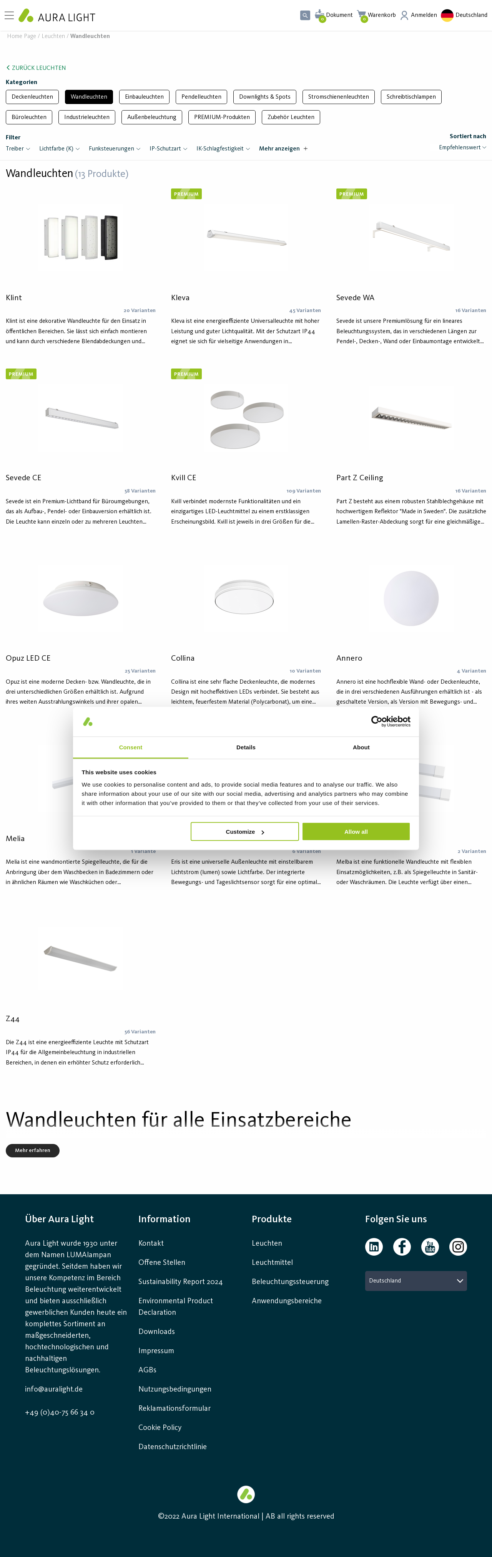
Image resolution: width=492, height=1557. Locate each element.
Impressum (156, 1351)
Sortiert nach (468, 137)
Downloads (156, 1332)
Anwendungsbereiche (287, 1301)
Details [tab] (246, 747)
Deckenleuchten (32, 97)
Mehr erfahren (32, 1150)
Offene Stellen (161, 1263)
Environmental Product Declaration (175, 1307)
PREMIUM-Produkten (222, 117)
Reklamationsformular (175, 1409)
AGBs (147, 1370)
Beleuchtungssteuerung (290, 1282)
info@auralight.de (54, 1389)
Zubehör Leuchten (291, 117)
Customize (245, 831)
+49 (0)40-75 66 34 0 (60, 1413)
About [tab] (361, 747)
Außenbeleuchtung (151, 117)
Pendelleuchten (201, 97)
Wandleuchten (89, 97)
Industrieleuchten (87, 117)
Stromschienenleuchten (338, 97)
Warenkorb (382, 15)
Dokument (339, 15)
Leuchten (53, 36)
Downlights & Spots (265, 97)
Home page (21, 36)
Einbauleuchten (144, 97)
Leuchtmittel (272, 1263)
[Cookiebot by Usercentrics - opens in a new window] (377, 721)
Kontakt (151, 1244)
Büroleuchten (29, 117)
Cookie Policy (159, 1428)
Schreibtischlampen (411, 97)
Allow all (356, 831)
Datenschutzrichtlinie (172, 1447)
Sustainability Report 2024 (180, 1282)
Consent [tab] (131, 747)
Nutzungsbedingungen (174, 1389)
